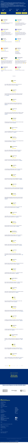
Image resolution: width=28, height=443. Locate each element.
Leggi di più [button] (2, 35)
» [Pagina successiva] (20, 365)
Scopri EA (16, 407)
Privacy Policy (2, 417)
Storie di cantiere (16, 409)
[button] (27, 1)
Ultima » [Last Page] (23, 365)
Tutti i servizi (16, 408)
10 (17, 365)
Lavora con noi (16, 410)
